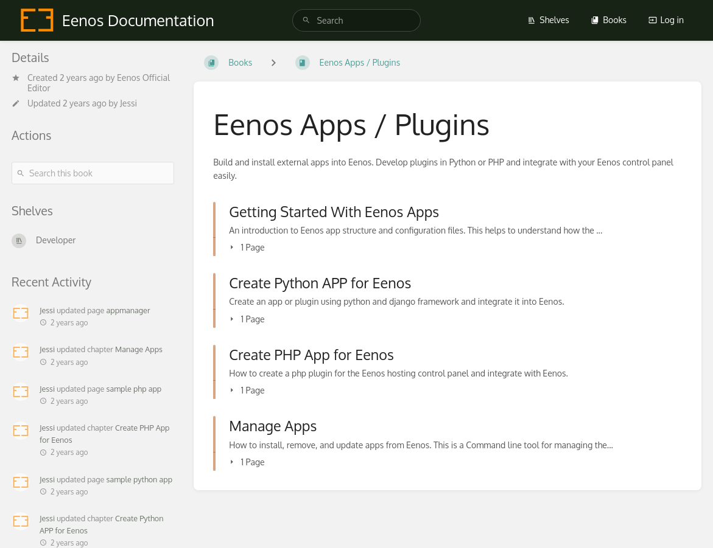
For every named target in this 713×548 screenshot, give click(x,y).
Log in (666, 20)
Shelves (548, 20)
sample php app (134, 389)
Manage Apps (139, 349)
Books (609, 20)
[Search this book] (93, 173)
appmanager (128, 310)
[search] (356, 20)
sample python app (140, 479)
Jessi (128, 103)
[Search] (306, 20)
